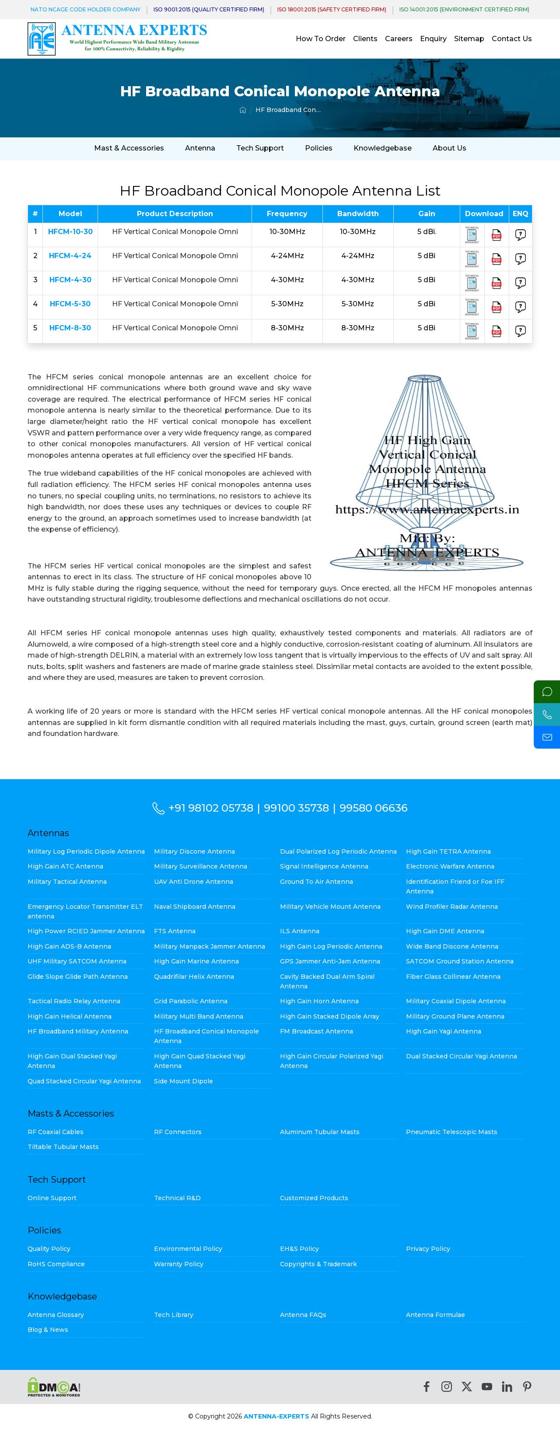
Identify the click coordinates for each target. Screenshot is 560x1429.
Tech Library (173, 1315)
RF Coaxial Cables (56, 1132)
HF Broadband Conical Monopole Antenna (288, 110)
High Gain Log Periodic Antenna (331, 946)
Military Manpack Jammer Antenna (209, 946)
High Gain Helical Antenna (70, 1016)
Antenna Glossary (56, 1315)
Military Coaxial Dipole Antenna (456, 1001)
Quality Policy (49, 1249)
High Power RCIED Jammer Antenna (86, 931)
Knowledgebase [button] (383, 148)
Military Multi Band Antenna (198, 1016)
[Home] (242, 109)
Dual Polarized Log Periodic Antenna (338, 851)
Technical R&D (177, 1198)
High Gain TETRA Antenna (448, 851)
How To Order (321, 39)
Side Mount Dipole (183, 1081)
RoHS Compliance (56, 1264)
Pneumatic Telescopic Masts (451, 1132)
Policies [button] (318, 148)
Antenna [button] (200, 148)
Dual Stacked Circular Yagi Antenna (461, 1056)
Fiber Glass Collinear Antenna (453, 977)
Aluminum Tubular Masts (320, 1132)
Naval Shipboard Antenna (194, 907)
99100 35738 (296, 808)
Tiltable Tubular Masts (63, 1147)
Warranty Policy (178, 1264)
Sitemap (469, 39)
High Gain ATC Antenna (65, 866)
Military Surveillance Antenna (200, 866)
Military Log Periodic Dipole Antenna (86, 851)
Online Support (52, 1198)
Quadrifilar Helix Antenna (194, 977)
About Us (449, 148)
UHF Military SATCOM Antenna (77, 961)
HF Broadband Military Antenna (78, 1031)
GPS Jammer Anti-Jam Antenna (330, 961)
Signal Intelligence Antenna (324, 866)
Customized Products (314, 1198)
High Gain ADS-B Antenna (69, 946)
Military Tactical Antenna (67, 882)
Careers (399, 39)
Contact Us (512, 39)
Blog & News (48, 1330)
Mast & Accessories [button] (129, 148)
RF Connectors (178, 1132)
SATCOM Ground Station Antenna (460, 961)
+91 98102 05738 (210, 808)
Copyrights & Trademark (318, 1264)
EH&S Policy (299, 1249)
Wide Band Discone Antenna (452, 946)
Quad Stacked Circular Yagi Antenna (84, 1081)
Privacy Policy (428, 1249)
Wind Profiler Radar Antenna (452, 907)
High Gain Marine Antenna (196, 961)
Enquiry (433, 39)
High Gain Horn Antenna (319, 1001)
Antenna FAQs (303, 1315)
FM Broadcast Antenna (316, 1031)
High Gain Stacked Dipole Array (329, 1016)
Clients (365, 39)
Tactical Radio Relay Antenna (74, 1001)
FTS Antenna (175, 931)
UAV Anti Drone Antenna (193, 882)
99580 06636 (374, 808)
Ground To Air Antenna (316, 882)
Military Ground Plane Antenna (455, 1016)
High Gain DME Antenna (445, 931)
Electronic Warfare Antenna (450, 866)
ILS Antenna (299, 931)
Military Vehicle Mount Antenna (330, 907)
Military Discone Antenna (194, 851)
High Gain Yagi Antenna (443, 1031)
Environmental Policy (188, 1249)
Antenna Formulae (435, 1315)
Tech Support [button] (260, 148)
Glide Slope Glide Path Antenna (78, 977)
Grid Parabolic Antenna (191, 1001)
